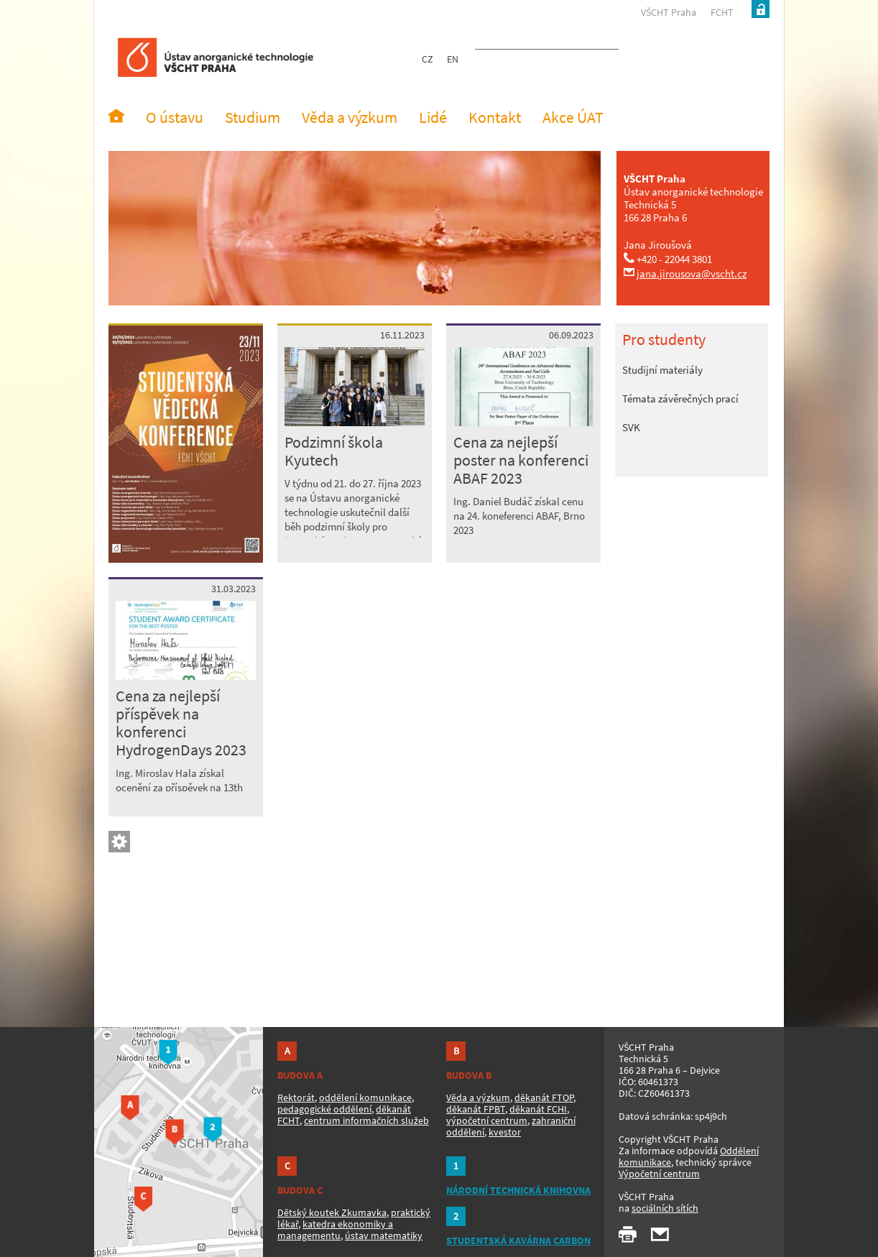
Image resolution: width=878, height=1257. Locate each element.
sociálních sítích (665, 1208)
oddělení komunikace (365, 1097)
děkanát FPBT (475, 1108)
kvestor (505, 1131)
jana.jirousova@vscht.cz (692, 273)
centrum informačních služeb (366, 1120)
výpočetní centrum (486, 1120)
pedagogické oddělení (324, 1108)
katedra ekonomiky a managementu (335, 1229)
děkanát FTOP (543, 1097)
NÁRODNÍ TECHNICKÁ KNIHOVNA (518, 1190)
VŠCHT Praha (668, 12)
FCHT (722, 12)
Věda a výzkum (478, 1097)
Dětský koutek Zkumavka (332, 1212)
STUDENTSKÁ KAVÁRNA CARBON (518, 1240)
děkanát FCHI (538, 1108)
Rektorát (296, 1097)
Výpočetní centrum (659, 1173)
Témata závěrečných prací (680, 398)
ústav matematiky (383, 1235)
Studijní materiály (662, 370)
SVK (631, 427)
